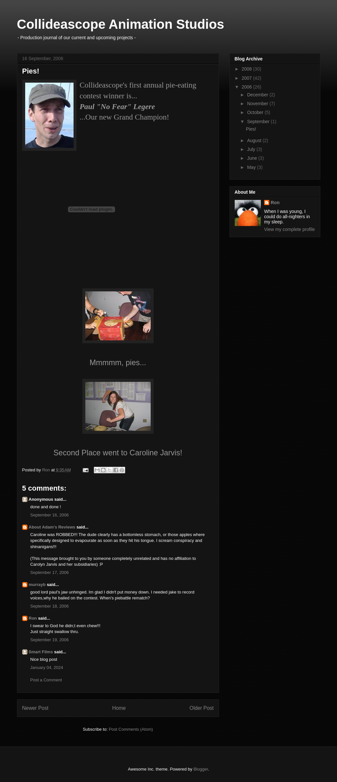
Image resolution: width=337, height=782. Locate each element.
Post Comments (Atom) (131, 729)
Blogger (201, 769)
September (259, 121)
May (252, 167)
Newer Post (35, 708)
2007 (247, 78)
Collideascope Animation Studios (120, 24)
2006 (247, 87)
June (252, 158)
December (258, 94)
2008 (247, 69)
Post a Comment (46, 679)
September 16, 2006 (49, 515)
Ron (33, 618)
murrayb (37, 584)
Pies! (251, 129)
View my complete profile (289, 229)
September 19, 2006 (49, 639)
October (256, 112)
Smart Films (41, 651)
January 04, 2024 (46, 667)
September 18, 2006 (49, 606)
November (258, 103)
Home (119, 708)
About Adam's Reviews (52, 527)
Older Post (202, 708)
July (252, 149)
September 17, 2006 (49, 572)
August (254, 140)
